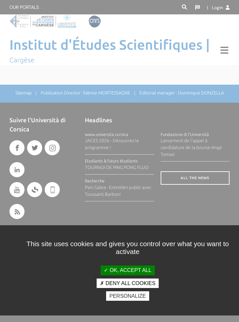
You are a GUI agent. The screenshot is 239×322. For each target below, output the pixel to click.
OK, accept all (127, 270)
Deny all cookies (127, 283)
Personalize (127, 296)
